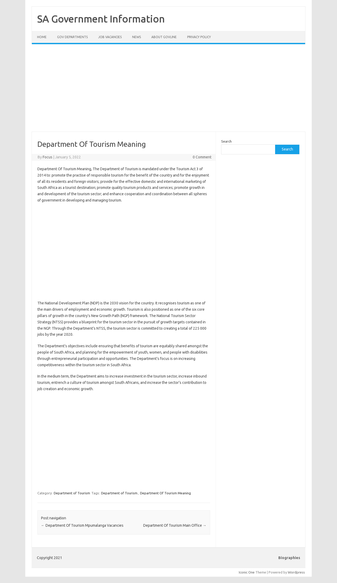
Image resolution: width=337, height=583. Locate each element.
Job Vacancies (110, 37)
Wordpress (296, 572)
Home (42, 37)
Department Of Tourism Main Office (174, 525)
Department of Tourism (72, 493)
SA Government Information (101, 18)
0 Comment (202, 157)
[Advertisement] (168, 91)
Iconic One (247, 572)
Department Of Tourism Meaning (165, 493)
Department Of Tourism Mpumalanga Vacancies (82, 525)
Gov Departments (72, 37)
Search (226, 141)
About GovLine (164, 37)
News (136, 37)
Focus (47, 157)
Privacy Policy (199, 37)
